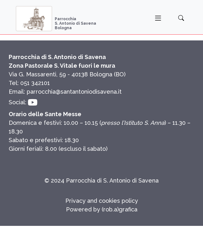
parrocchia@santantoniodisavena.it (74, 91)
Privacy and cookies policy (101, 200)
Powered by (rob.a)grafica (101, 209)
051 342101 (35, 83)
